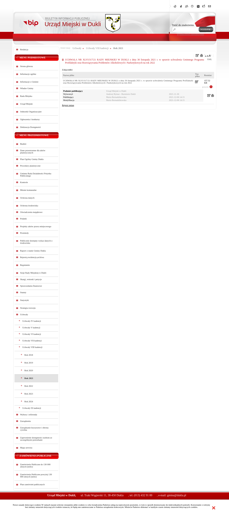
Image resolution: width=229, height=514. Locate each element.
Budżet (23, 144)
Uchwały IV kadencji (31, 321)
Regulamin (25, 265)
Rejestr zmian (68, 105)
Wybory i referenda (28, 414)
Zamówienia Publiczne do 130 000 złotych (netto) (35, 465)
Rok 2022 (29, 386)
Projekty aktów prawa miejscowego (35, 226)
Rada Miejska (26, 96)
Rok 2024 (29, 401)
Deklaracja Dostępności (30, 127)
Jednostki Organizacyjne (31, 112)
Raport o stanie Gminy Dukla (33, 251)
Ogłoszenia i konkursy (30, 119)
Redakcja (24, 49)
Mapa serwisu (26, 448)
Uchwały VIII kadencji (32, 347)
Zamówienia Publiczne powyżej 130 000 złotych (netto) (36, 475)
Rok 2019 (29, 363)
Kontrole (24, 182)
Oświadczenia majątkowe (31, 212)
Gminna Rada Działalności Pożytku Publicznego (35, 174)
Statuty (23, 292)
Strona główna (26, 66)
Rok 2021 (29, 378)
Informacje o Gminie (29, 82)
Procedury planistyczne (30, 166)
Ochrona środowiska (29, 205)
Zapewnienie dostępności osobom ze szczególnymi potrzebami (36, 439)
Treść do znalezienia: (183, 25)
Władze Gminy (27, 88)
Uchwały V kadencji (31, 327)
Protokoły (24, 233)
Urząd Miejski (26, 104)
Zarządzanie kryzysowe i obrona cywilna (34, 429)
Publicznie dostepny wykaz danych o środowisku (36, 242)
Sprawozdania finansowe (31, 286)
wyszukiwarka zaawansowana (190, 34)
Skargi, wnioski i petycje (31, 279)
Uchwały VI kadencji (31, 334)
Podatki (23, 219)
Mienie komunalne (28, 190)
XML (209, 59)
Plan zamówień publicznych (32, 484)
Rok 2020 (29, 370)
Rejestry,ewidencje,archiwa (32, 257)
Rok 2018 (29, 355)
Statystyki (24, 300)
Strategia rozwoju (28, 308)
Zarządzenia (25, 421)
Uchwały (24, 314)
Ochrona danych (27, 198)
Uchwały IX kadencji (31, 408)
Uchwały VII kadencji (32, 341)
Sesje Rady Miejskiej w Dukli (33, 273)
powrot (205, 87)
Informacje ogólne (28, 74)
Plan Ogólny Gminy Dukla (32, 159)
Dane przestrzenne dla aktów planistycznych (32, 151)
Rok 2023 (29, 394)
